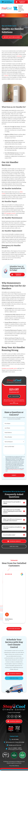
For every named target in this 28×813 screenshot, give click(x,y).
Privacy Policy (12, 765)
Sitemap (17, 765)
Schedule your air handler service (9, 368)
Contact (6, 75)
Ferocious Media (17, 763)
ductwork (19, 56)
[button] (3, 15)
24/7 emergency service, (10, 213)
